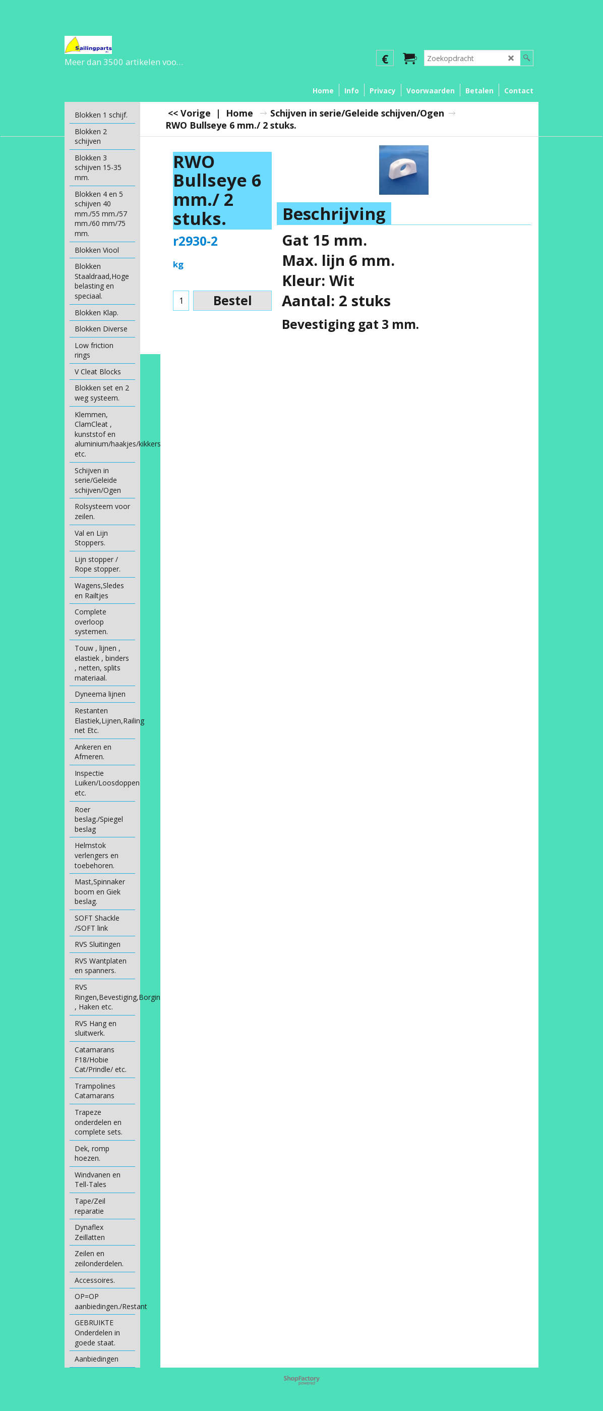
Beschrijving (334, 213)
